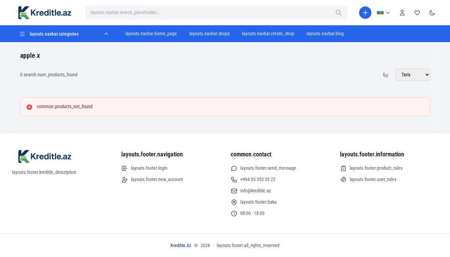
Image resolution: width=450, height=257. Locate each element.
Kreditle (181, 245)
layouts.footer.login (144, 168)
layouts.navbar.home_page (151, 33)
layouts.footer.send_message (263, 168)
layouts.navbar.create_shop (268, 33)
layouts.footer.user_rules (368, 179)
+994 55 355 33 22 (253, 179)
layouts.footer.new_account (152, 179)
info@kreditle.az (251, 191)
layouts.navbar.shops (209, 33)
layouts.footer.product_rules (371, 168)
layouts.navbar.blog (325, 33)
